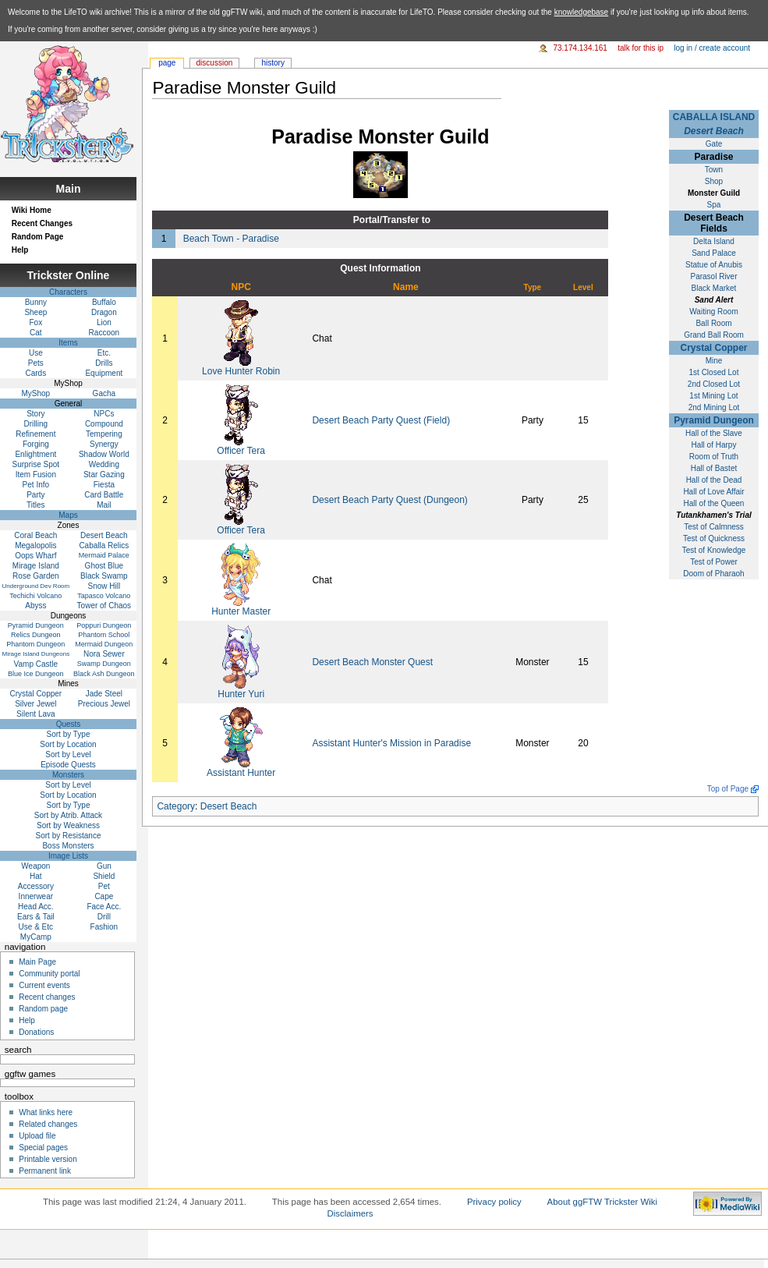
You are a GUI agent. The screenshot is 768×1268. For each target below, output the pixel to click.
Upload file (37, 1136)
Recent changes (47, 997)
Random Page (38, 236)
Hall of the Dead (714, 480)
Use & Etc (36, 927)
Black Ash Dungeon (104, 674)
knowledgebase (581, 12)
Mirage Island (35, 565)
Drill (104, 916)
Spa (714, 204)
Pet (104, 886)
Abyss (35, 605)
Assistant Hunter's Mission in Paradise (391, 743)
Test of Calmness (714, 526)
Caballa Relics (104, 545)
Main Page (37, 962)
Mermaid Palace (104, 555)
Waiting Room (713, 311)
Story (35, 413)
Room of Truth (713, 456)
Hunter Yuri (241, 694)
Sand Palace (714, 253)
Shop (714, 181)
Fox (36, 322)
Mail (104, 505)
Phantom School (103, 635)
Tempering (104, 434)
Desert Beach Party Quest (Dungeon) (389, 499)
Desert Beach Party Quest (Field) (381, 420)
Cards (36, 373)
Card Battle (103, 495)
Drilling (36, 424)
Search (18, 1049)
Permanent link (45, 1171)
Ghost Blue (104, 565)
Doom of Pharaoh (713, 573)
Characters (68, 292)
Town (714, 169)
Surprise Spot (36, 464)
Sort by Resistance (68, 835)
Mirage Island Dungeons (35, 653)
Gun (104, 866)
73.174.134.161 (580, 48)
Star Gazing (104, 474)
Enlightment (35, 454)
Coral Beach (35, 535)
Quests (68, 724)
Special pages (43, 1147)
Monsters (68, 774)
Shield (104, 876)
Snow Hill (104, 586)
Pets (36, 363)
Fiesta (104, 484)
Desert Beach (714, 131)
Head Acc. (36, 906)
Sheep (35, 312)
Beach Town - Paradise (231, 238)
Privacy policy (494, 1201)
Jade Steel (104, 693)
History (272, 62)
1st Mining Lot (713, 395)
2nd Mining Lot (714, 407)
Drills (103, 363)
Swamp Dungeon (104, 664)
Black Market (714, 288)
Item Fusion (36, 474)
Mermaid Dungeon (104, 644)
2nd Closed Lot (714, 384)
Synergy (104, 444)
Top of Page (728, 789)
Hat (36, 876)
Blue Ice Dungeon (36, 674)
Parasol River (713, 276)
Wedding (104, 464)
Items (67, 342)
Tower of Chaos (104, 605)
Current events (44, 985)
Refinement (35, 434)
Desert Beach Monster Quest (372, 662)
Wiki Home (31, 210)
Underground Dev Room (35, 586)
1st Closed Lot (714, 372)
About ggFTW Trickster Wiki (602, 1201)
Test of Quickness (714, 538)
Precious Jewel (104, 704)
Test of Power (714, 562)
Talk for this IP (641, 48)
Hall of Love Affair (713, 491)
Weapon (35, 866)
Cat (36, 332)
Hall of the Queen (714, 503)
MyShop (36, 393)
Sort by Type (68, 734)
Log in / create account (712, 48)
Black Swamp (104, 576)
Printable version (47, 1159)
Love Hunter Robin (241, 371)
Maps (67, 515)
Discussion (214, 62)
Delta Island (713, 241)
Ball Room (713, 323)
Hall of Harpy (714, 445)
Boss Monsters (68, 845)
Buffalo (104, 302)
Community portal (49, 973)
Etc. (104, 353)
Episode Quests (68, 764)
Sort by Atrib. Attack (68, 815)
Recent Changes (42, 223)
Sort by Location (68, 744)
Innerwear (36, 896)
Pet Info (36, 484)
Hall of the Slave (713, 433)
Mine (714, 360)
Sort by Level (67, 754)
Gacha (104, 393)
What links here (46, 1112)
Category (176, 806)
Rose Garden (35, 576)
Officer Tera (241, 450)
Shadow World (104, 454)
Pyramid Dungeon (714, 420)
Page (166, 62)
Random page (43, 1008)
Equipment (103, 373)
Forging (36, 444)
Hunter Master (241, 611)
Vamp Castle (36, 664)
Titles (36, 505)
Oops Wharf (35, 555)
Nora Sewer (104, 654)
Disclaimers (350, 1213)
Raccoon (104, 332)
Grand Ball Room (714, 335)
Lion (104, 322)
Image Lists (68, 856)
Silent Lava (35, 714)
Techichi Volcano (35, 596)
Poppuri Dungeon (103, 625)
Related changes (48, 1124)
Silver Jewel (35, 704)
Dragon (104, 312)
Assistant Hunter (241, 772)
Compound (104, 424)
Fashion (104, 927)
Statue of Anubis (713, 264)
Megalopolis (35, 545)
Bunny (36, 302)
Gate (714, 144)
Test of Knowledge (714, 550)
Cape (103, 896)
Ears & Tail (36, 916)
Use (36, 353)
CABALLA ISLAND (714, 117)
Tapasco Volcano (103, 596)
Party (35, 495)
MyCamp (35, 937)
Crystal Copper (713, 347)
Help (20, 250)
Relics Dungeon (36, 635)
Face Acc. (104, 906)
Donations (36, 1032)
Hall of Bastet (714, 468)
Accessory (36, 886)
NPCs (104, 413)
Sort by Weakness (68, 825)
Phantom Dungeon (35, 644)
